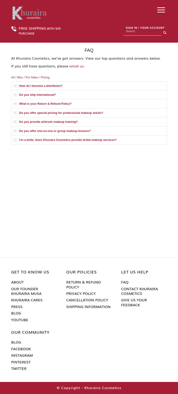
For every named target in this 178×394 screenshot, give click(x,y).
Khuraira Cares (27, 300)
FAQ (124, 282)
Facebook (21, 348)
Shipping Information (88, 306)
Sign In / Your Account (145, 27)
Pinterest (21, 362)
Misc (20, 77)
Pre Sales (31, 77)
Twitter (19, 368)
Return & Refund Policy (83, 284)
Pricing (45, 77)
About (17, 282)
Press (17, 306)
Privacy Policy (81, 293)
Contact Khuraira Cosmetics (139, 291)
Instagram (22, 355)
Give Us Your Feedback (134, 302)
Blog (16, 313)
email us (76, 66)
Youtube (19, 319)
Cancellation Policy (87, 300)
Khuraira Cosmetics (102, 387)
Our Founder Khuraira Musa (26, 291)
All (12, 77)
